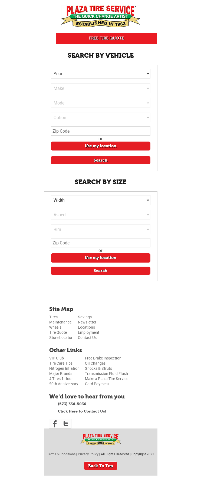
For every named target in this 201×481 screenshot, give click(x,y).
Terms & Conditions (61, 454)
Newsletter (87, 322)
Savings (85, 316)
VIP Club (56, 358)
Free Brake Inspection (103, 358)
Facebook (54, 423)
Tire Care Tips (61, 363)
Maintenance (60, 322)
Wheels (55, 327)
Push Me (50, 38)
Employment (88, 332)
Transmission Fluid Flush (106, 373)
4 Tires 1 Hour (61, 378)
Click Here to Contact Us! (82, 411)
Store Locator (61, 337)
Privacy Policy (88, 454)
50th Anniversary (63, 383)
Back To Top (100, 465)
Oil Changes (95, 363)
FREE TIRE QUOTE (106, 38)
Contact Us (87, 337)
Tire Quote (58, 332)
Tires (53, 316)
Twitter (65, 423)
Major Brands (60, 373)
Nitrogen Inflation (64, 368)
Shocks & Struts (98, 368)
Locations (86, 327)
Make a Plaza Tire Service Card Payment (106, 381)
